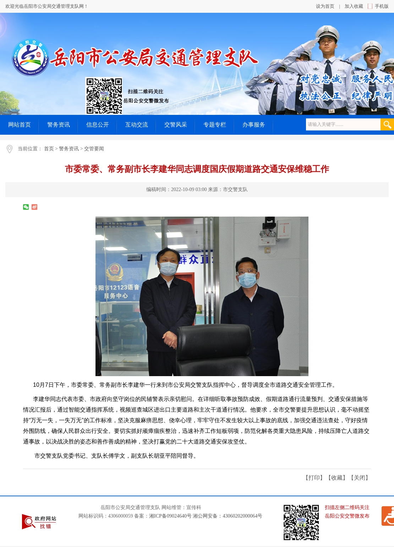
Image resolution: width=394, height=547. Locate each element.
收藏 (337, 478)
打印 (314, 478)
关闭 (359, 478)
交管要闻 (94, 148)
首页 (49, 148)
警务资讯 (69, 148)
